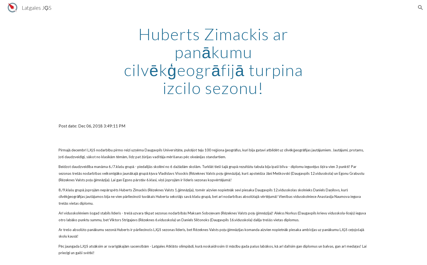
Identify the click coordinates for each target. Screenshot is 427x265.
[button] (420, 7)
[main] (213, 61)
